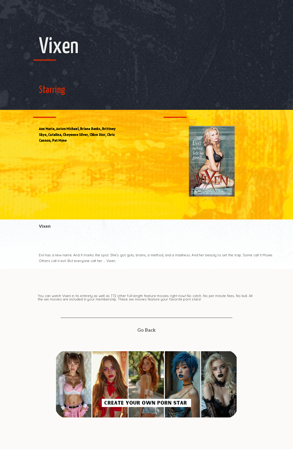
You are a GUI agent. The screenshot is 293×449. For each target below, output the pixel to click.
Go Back (146, 330)
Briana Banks (90, 129)
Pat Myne (59, 140)
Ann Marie (46, 129)
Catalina (54, 135)
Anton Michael (67, 129)
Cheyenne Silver (75, 135)
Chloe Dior (97, 135)
